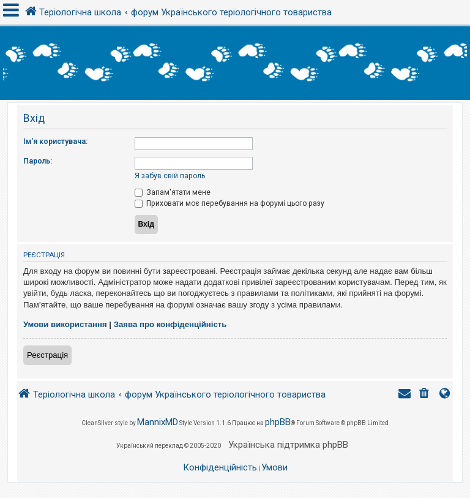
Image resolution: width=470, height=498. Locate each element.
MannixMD (157, 422)
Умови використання (65, 324)
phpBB (278, 422)
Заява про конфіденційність (170, 324)
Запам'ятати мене (173, 192)
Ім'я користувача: (55, 141)
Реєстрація (47, 355)
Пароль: (37, 161)
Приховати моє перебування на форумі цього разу (229, 203)
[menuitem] (425, 395)
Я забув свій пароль (170, 176)
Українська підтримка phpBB (288, 444)
